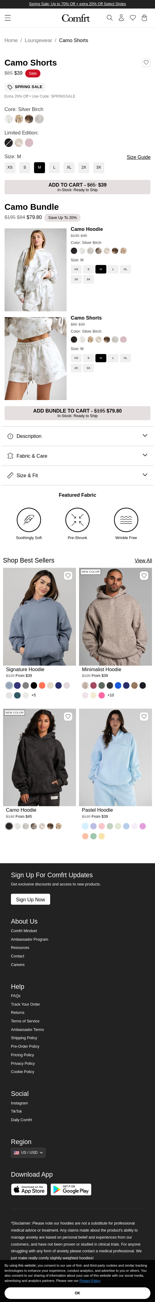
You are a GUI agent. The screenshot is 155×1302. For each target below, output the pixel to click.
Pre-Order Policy (25, 1046)
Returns (17, 1012)
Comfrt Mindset (24, 931)
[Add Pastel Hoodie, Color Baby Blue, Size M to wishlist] (144, 716)
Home (11, 40)
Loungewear (38, 40)
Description (77, 436)
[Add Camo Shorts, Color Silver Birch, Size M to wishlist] (146, 62)
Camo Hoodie (87, 229)
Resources (20, 948)
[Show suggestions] (28, 1152)
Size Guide (138, 157)
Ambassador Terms (27, 1030)
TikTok (16, 1111)
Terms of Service (25, 1021)
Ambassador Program (29, 939)
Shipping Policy (24, 1038)
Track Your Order (25, 1004)
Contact (17, 956)
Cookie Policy (22, 1072)
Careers (18, 965)
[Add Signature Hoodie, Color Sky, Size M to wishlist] (68, 575)
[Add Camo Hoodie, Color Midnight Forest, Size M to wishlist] (68, 716)
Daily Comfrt (21, 1120)
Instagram (19, 1103)
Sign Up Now (30, 899)
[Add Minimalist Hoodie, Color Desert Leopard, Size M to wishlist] (144, 575)
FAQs (16, 996)
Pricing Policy (22, 1055)
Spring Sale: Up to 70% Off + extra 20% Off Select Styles (77, 4)
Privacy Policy (23, 1063)
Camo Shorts (86, 317)
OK (77, 1293)
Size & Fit (77, 475)
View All (143, 560)
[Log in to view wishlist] (133, 17)
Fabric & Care (77, 456)
